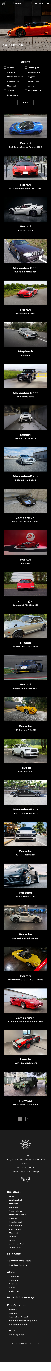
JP (35, 3)
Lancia (13, 1245)
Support (13, 1318)
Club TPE (14, 1300)
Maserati (14, 1241)
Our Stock (15, 1201)
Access (13, 1292)
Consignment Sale (20, 1333)
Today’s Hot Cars (20, 1269)
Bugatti (13, 1227)
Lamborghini (16, 1208)
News (12, 1296)
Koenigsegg (16, 1230)
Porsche (14, 1216)
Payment (14, 1322)
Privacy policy (17, 1343)
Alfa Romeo (16, 1238)
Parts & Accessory (22, 1306)
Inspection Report (19, 1325)
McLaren (14, 1212)
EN (41, 3)
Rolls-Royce (16, 1234)
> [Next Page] (31, 1127)
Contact (13, 1339)
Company (14, 1285)
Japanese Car (17, 1252)
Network (14, 1289)
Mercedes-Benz (18, 1223)
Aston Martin (16, 1219)
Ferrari (13, 1205)
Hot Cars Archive (19, 1273)
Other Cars (15, 1256)
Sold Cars (15, 1262)
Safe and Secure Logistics (24, 1329)
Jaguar (13, 1249)
